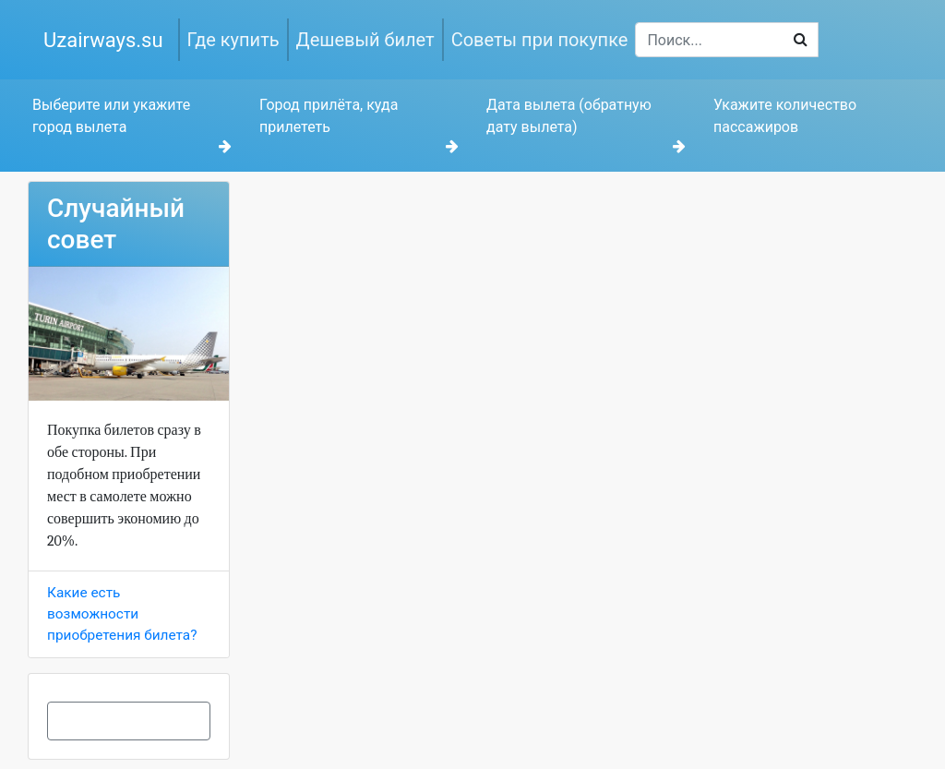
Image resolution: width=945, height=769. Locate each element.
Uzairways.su (103, 40)
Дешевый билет (365, 40)
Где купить (233, 40)
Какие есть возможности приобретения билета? (122, 613)
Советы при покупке (539, 40)
